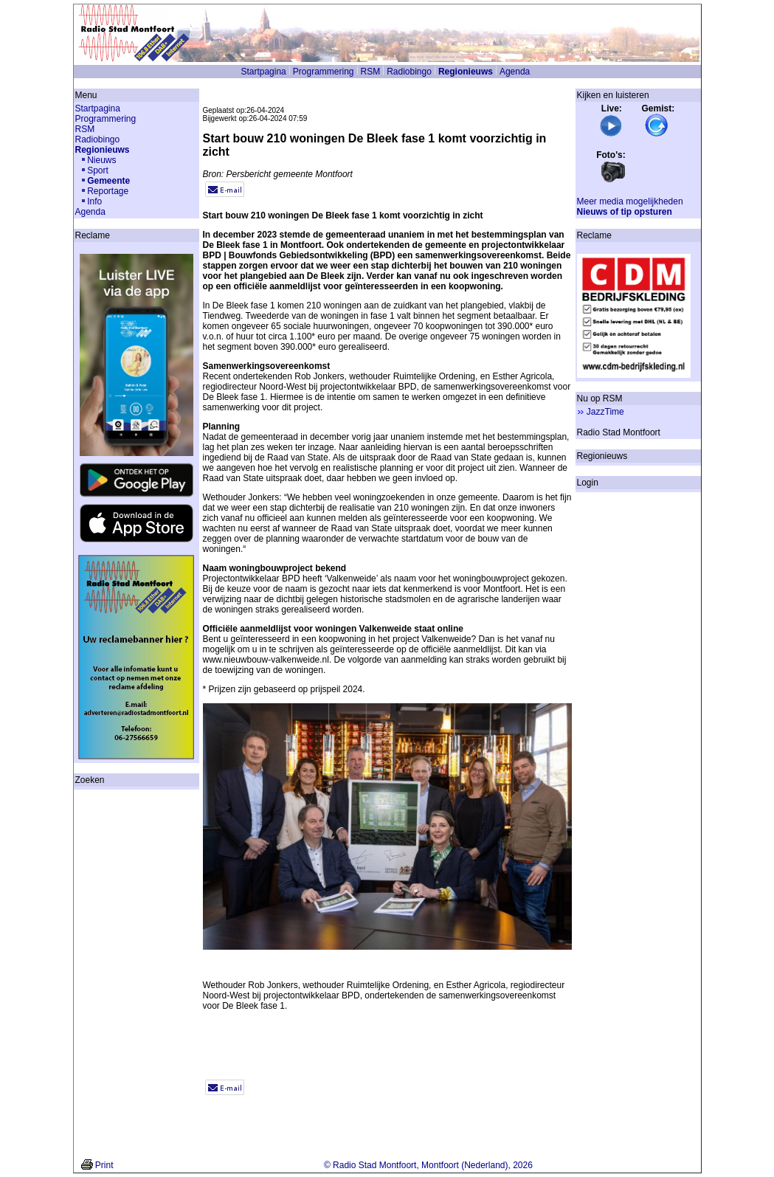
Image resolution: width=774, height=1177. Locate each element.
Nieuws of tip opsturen (624, 212)
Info (94, 201)
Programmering (323, 71)
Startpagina (263, 71)
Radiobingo (409, 71)
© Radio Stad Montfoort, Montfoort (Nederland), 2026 (428, 1165)
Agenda (515, 71)
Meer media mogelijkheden (630, 201)
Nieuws (101, 160)
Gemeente (108, 181)
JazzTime (605, 412)
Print (104, 1165)
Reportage (107, 191)
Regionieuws (465, 71)
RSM (371, 71)
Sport (97, 170)
